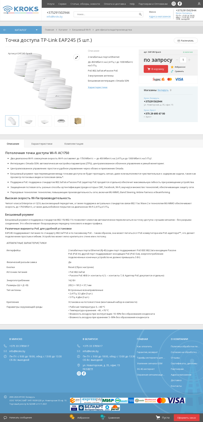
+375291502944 (186, 10)
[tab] (12, 143)
